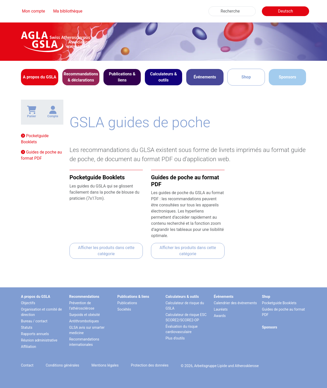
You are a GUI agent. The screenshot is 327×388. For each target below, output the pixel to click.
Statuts (26, 327)
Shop (246, 77)
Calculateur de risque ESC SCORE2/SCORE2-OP (186, 317)
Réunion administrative (39, 340)
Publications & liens (133, 297)
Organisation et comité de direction (41, 312)
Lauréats (221, 309)
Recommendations (84, 297)
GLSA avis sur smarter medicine (87, 330)
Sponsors (287, 77)
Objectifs (28, 303)
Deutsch (285, 11)
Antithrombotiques (84, 321)
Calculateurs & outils (182, 297)
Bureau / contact (34, 321)
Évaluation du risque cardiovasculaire (182, 329)
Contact (27, 365)
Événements (223, 297)
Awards (220, 316)
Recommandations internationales (84, 342)
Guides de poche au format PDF (41, 155)
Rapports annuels (35, 334)
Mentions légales (105, 365)
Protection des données (149, 365)
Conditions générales (62, 365)
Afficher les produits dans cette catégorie (106, 250)
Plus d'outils (175, 338)
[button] (39, 77)
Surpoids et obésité (84, 315)
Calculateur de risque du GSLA (185, 305)
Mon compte (33, 11)
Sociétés (124, 309)
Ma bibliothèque (67, 11)
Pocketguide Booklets (35, 138)
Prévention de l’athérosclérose (81, 305)
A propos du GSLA (35, 297)
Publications (127, 303)
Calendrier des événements (235, 303)
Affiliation (28, 347)
